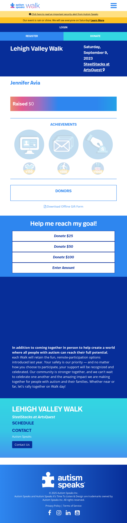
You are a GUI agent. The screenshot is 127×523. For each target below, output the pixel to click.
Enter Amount (63, 268)
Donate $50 (63, 246)
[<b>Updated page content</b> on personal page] (29, 144)
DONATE (95, 36)
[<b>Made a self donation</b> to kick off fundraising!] (98, 144)
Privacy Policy (53, 505)
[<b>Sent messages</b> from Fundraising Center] (64, 144)
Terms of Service (72, 505)
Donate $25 (63, 236)
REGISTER (32, 36)
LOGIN (63, 27)
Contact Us (22, 445)
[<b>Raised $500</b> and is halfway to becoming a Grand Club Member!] (63, 168)
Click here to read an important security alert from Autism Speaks (63, 14)
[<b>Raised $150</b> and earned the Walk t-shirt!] (29, 168)
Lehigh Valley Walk (36, 49)
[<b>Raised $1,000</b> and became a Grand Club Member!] (98, 168)
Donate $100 (63, 257)
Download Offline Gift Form (63, 206)
